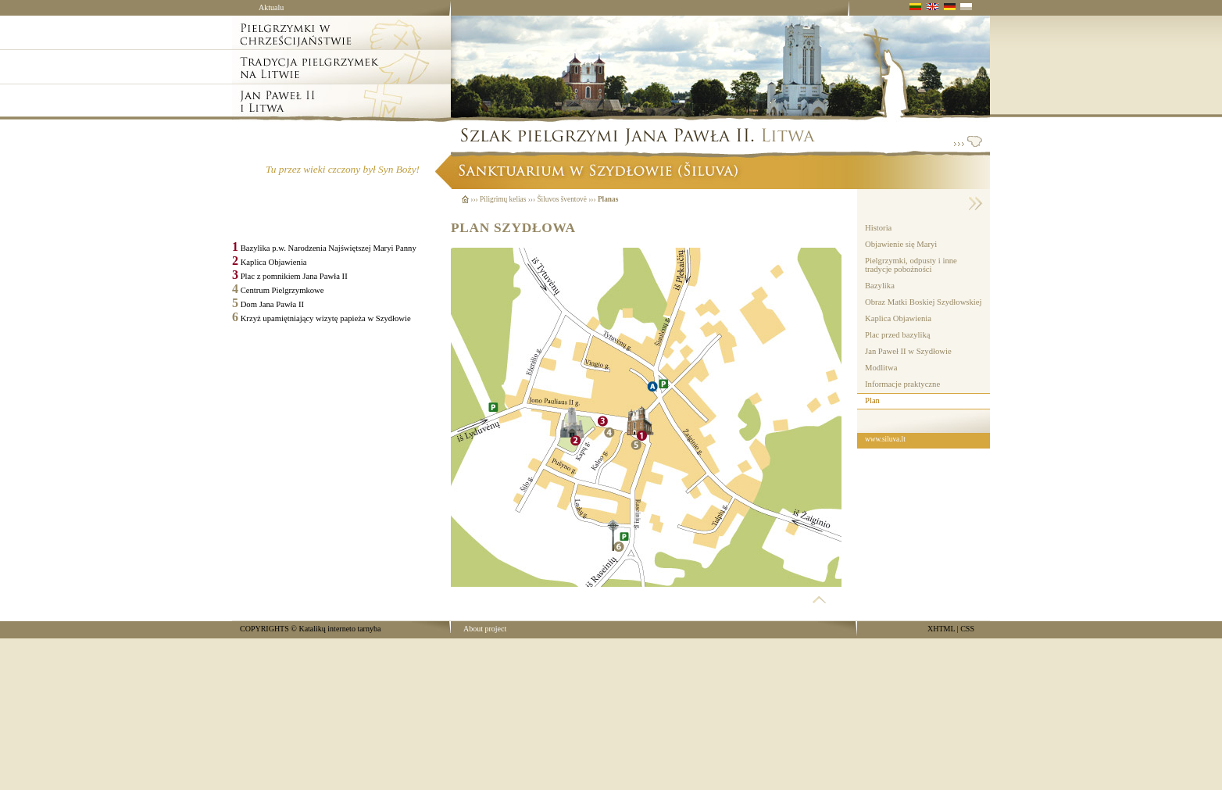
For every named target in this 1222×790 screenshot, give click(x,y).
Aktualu (271, 7)
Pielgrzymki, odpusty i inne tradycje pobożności (911, 264)
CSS (967, 628)
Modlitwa (881, 367)
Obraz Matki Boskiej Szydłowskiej (923, 302)
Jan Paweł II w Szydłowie (908, 351)
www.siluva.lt (885, 439)
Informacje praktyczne (902, 384)
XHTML (941, 628)
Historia (878, 227)
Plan (872, 400)
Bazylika (880, 285)
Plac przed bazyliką (897, 335)
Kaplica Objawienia (898, 318)
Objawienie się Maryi (901, 244)
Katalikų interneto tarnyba (339, 628)
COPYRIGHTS (264, 628)
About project (484, 628)
